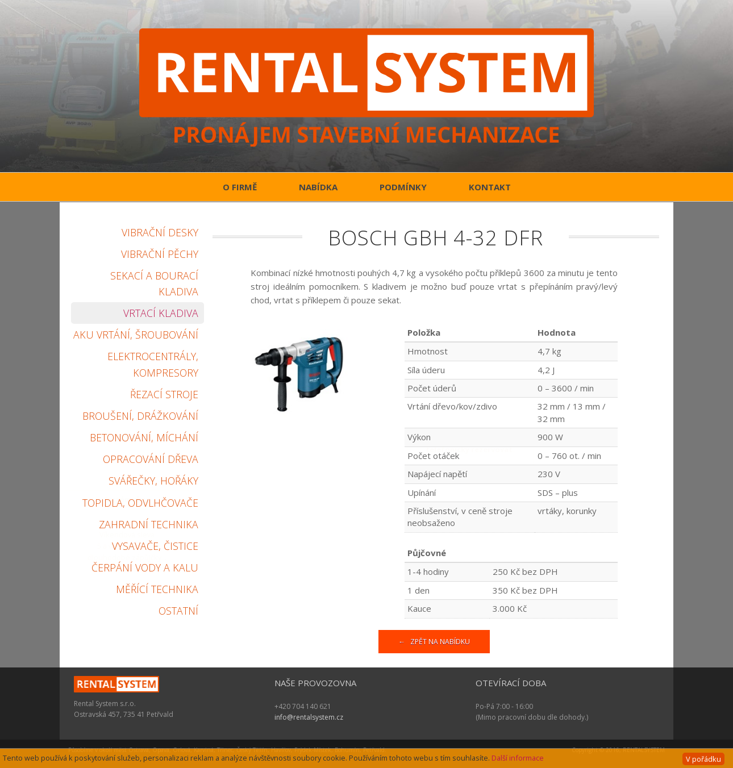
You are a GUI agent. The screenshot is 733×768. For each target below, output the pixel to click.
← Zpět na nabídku (434, 641)
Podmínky (403, 187)
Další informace (518, 758)
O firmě (240, 187)
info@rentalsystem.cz (308, 717)
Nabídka (318, 187)
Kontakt (490, 187)
